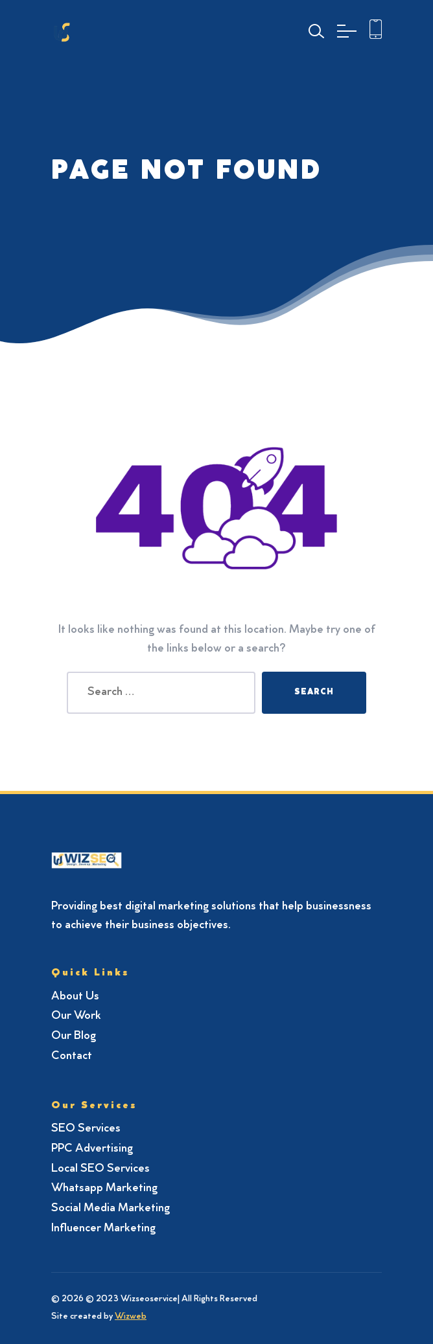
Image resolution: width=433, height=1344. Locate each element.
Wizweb (130, 1316)
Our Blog (73, 1036)
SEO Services (86, 1129)
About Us (75, 997)
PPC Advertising (92, 1149)
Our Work (76, 1016)
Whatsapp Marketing (104, 1188)
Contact (71, 1056)
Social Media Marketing (110, 1208)
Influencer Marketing (103, 1229)
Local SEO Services (100, 1169)
